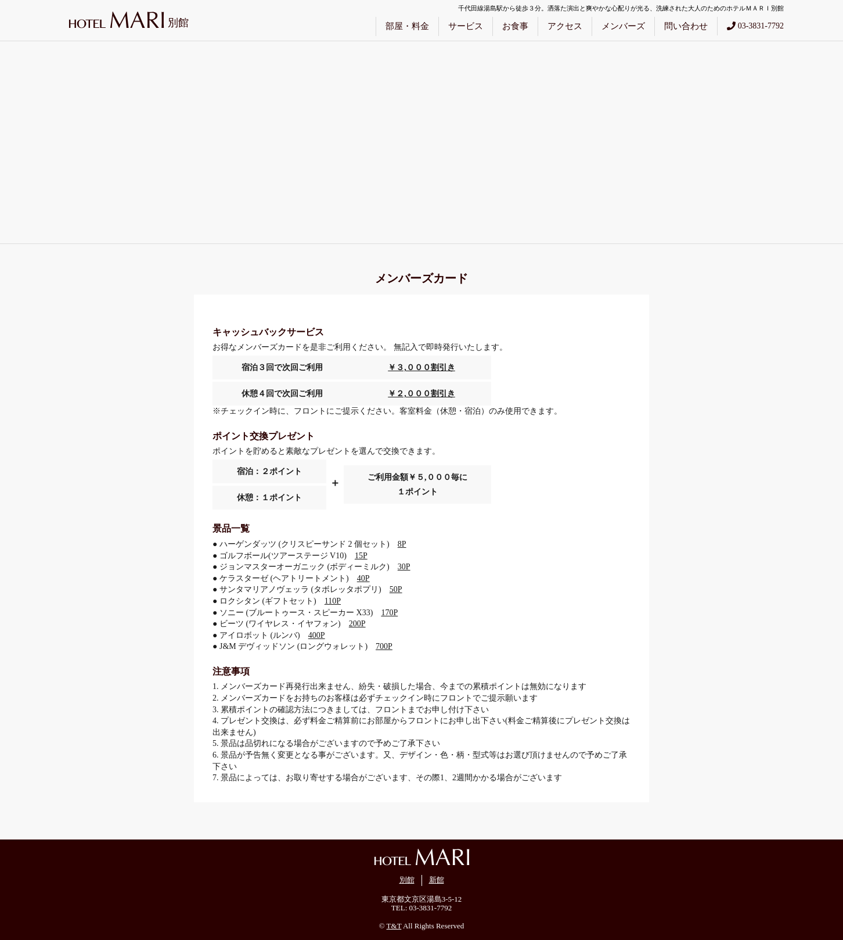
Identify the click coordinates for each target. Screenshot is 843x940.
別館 (407, 880)
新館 (436, 880)
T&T (394, 925)
